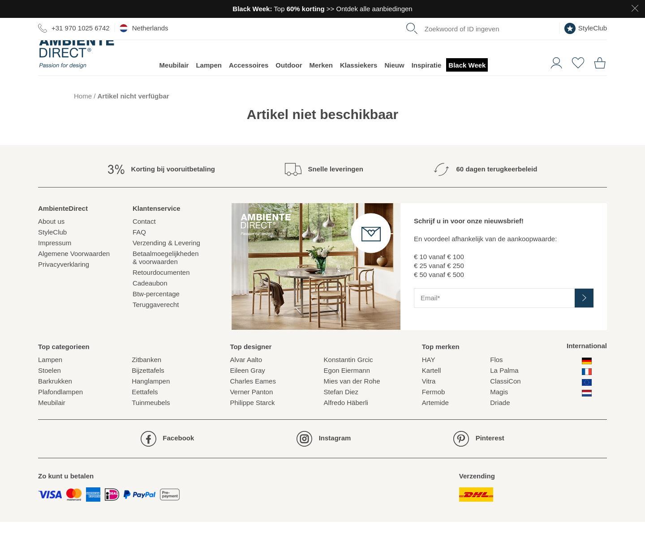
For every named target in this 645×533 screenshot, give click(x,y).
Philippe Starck (252, 414)
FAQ (139, 243)
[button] (552, 73)
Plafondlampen (60, 403)
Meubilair (174, 76)
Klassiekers (358, 76)
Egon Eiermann (347, 381)
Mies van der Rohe (352, 392)
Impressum (54, 254)
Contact (144, 232)
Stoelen (49, 381)
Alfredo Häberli (346, 414)
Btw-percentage (156, 305)
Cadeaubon (150, 294)
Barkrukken (55, 392)
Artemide (435, 414)
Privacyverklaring (63, 275)
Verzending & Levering (166, 254)
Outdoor (288, 76)
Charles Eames (253, 392)
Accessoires (248, 76)
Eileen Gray (247, 381)
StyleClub (585, 28)
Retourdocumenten (161, 283)
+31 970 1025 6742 (74, 28)
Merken (321, 76)
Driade (500, 414)
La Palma (504, 381)
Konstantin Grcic (348, 371)
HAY (428, 371)
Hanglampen (151, 392)
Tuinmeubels (151, 414)
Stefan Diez (341, 403)
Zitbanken (146, 371)
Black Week (467, 76)
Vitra (429, 392)
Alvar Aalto (246, 371)
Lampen (209, 76)
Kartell (431, 381)
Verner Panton (251, 403)
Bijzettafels (148, 381)
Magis (499, 403)
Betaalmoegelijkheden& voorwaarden (166, 269)
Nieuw (394, 76)
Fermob (433, 403)
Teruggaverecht (156, 316)
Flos (496, 371)
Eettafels (145, 403)
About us (51, 232)
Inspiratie (427, 76)
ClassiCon (505, 392)
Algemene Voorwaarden (74, 265)
